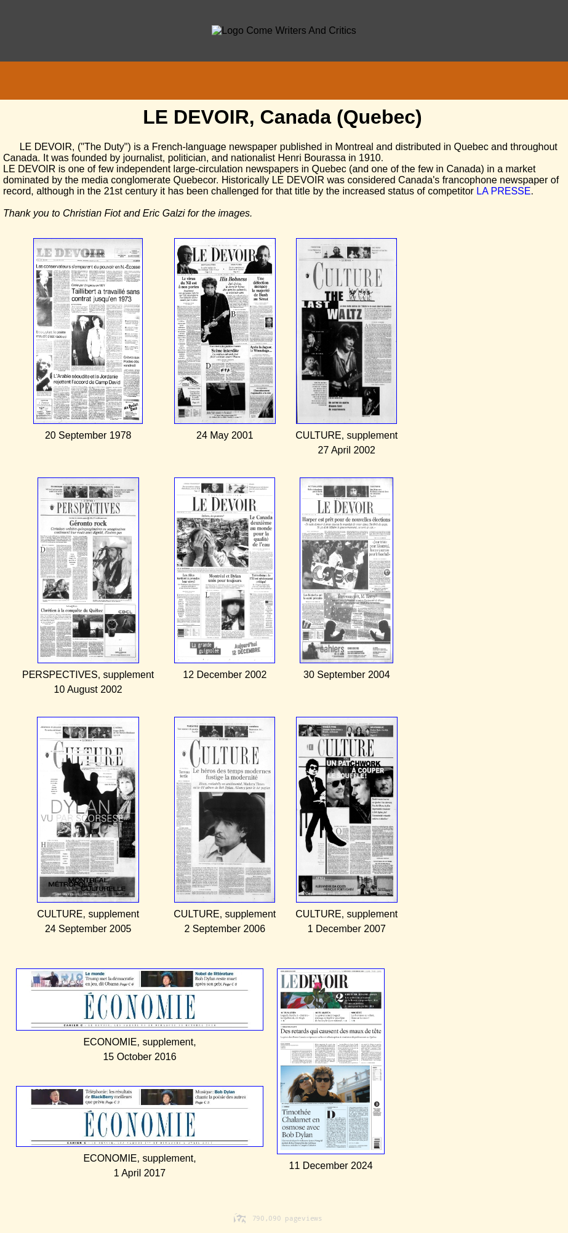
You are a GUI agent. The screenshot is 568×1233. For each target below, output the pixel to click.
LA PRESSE (503, 191)
